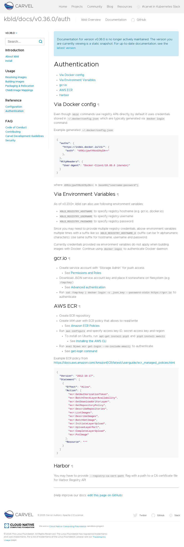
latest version (66, 48)
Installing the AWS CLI (91, 340)
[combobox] (24, 41)
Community (94, 6)
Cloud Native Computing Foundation (67, 525)
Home (63, 6)
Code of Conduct (16, 127)
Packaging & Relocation (19, 86)
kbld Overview (91, 19)
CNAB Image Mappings (19, 90)
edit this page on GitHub (104, 494)
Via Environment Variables (77, 80)
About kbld (12, 56)
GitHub (138, 19)
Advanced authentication (88, 286)
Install (8, 61)
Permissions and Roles (86, 272)
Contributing (12, 132)
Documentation (115, 19)
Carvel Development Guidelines (24, 136)
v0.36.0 (10, 33)
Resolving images (16, 77)
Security (10, 140)
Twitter (140, 514)
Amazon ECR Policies (85, 325)
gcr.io (63, 85)
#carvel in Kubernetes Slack (158, 6)
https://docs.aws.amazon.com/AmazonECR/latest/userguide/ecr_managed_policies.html (114, 361)
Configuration (13, 107)
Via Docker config (71, 75)
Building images (14, 81)
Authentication (14, 111)
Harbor (64, 95)
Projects (77, 6)
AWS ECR (66, 90)
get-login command (84, 350)
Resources (125, 6)
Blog (110, 6)
